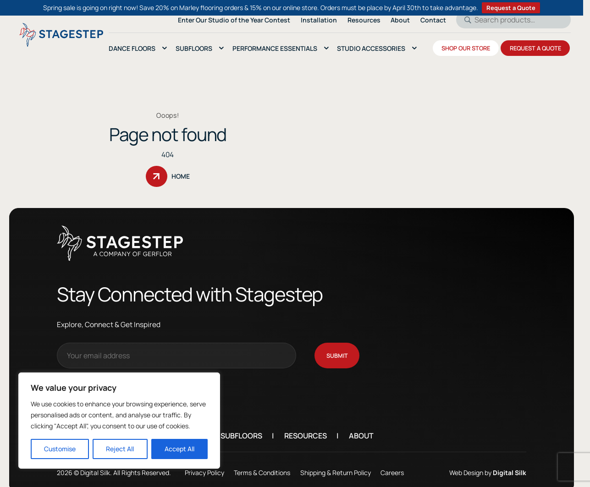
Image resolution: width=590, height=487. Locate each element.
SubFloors (194, 48)
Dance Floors (132, 48)
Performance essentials (274, 48)
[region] (119, 420)
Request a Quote (510, 8)
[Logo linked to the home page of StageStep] (61, 34)
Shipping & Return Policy (349, 469)
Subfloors (255, 433)
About (374, 433)
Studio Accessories (371, 48)
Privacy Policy (217, 469)
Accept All (179, 448)
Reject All (120, 448)
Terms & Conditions (276, 469)
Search (465, 19)
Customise (60, 448)
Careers (406, 469)
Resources (319, 433)
